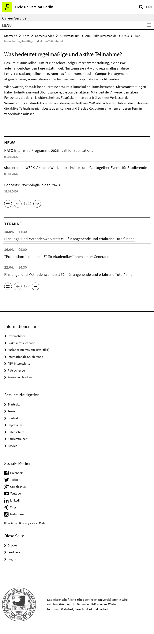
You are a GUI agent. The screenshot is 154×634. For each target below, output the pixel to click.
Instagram (17, 514)
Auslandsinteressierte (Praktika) (28, 350)
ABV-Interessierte (19, 363)
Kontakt (13, 418)
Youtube (15, 493)
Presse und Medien (20, 377)
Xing (13, 507)
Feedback (14, 552)
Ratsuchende (16, 370)
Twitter (14, 480)
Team (11, 411)
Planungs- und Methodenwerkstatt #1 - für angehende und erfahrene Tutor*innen (69, 238)
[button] (8, 203)
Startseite (10, 36)
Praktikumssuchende (21, 343)
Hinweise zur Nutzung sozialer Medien (25, 523)
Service (12, 446)
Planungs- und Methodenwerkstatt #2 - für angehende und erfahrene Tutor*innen (69, 274)
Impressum (15, 425)
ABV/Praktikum (69, 36)
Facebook (16, 473)
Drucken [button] (13, 545)
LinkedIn (15, 500)
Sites (26, 36)
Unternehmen (17, 336)
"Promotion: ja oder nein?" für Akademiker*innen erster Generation (58, 256)
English (12, 559)
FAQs (125, 36)
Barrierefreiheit (17, 439)
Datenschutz (16, 432)
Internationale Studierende (25, 357)
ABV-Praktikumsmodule (100, 36)
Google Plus (18, 487)
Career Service (14, 18)
